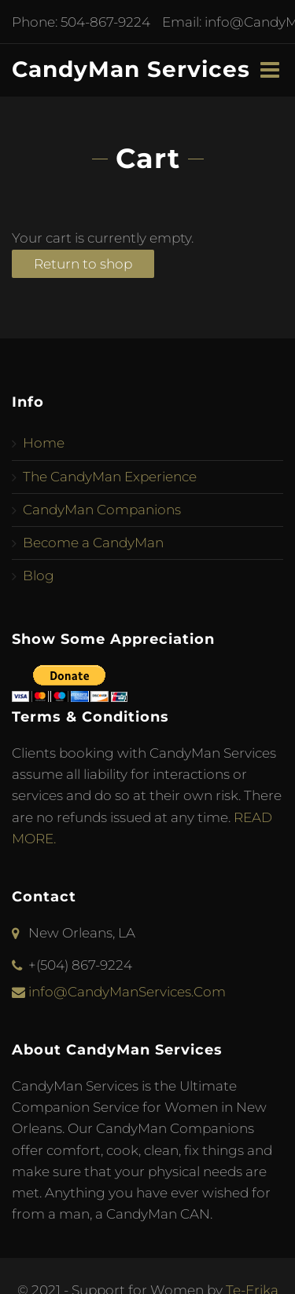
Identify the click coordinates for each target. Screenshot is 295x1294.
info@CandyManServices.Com (127, 992)
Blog (38, 575)
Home (44, 443)
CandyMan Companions (102, 509)
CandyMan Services (131, 69)
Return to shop (83, 264)
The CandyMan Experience (110, 476)
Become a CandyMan (93, 542)
